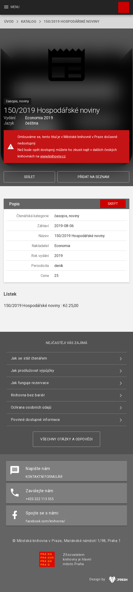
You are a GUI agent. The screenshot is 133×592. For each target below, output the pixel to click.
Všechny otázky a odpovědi (66, 439)
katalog (28, 21)
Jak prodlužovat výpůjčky (32, 370)
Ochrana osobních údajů (31, 407)
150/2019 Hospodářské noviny (71, 21)
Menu (11, 7)
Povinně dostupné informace (35, 419)
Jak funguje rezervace (30, 383)
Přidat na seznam (93, 177)
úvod (9, 21)
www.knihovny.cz (53, 156)
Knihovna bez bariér (28, 395)
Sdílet (29, 177)
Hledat (121, 5)
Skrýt (113, 204)
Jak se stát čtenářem (29, 358)
